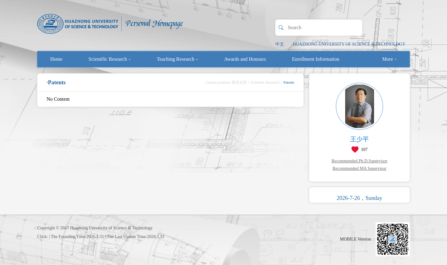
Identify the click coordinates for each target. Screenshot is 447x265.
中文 (279, 44)
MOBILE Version (355, 239)
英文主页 (239, 82)
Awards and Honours (245, 59)
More (389, 59)
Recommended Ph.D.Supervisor (359, 161)
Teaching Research (177, 59)
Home (56, 59)
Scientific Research (109, 59)
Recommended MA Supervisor (359, 168)
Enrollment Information (315, 59)
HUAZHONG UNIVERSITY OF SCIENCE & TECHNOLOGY (349, 44)
